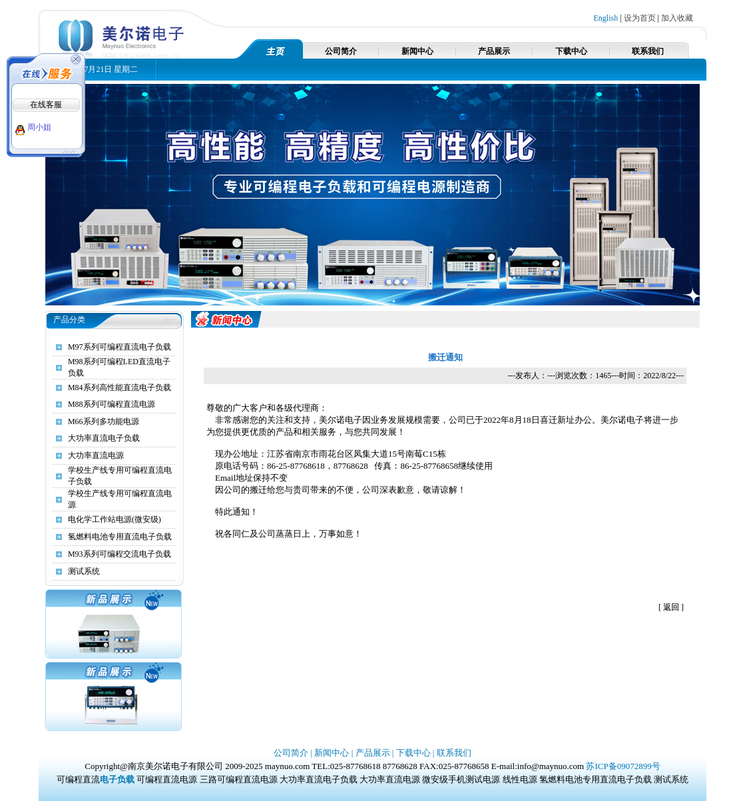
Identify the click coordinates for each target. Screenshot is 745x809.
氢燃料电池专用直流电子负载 (120, 536)
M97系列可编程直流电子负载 (119, 347)
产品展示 (494, 51)
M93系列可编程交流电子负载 (119, 554)
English (606, 18)
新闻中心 (417, 51)
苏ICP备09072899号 (623, 766)
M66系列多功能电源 (103, 421)
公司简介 (341, 51)
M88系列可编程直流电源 (111, 404)
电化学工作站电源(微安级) (114, 519)
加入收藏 (677, 18)
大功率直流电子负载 (104, 438)
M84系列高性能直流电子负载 (119, 387)
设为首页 (640, 18)
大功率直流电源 (96, 455)
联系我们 (648, 51)
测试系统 (84, 571)
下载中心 (571, 51)
